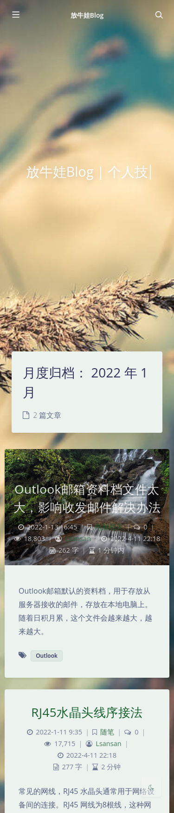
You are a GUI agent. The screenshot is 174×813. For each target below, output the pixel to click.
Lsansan (78, 538)
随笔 (107, 731)
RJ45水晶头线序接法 (86, 712)
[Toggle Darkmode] (151, 787)
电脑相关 (109, 526)
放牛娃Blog (87, 15)
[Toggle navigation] (158, 14)
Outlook (47, 656)
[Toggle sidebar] (15, 14)
